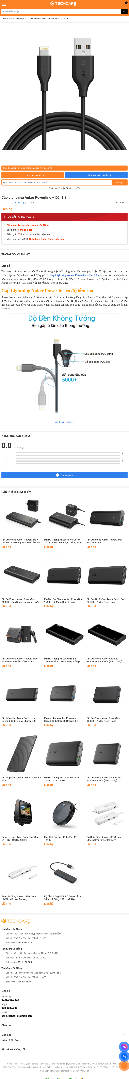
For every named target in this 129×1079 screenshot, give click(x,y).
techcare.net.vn (61, 1064)
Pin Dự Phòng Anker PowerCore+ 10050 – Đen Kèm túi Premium (19, 660)
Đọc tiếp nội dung (64, 422)
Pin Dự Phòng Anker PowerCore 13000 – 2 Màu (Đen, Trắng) (104, 779)
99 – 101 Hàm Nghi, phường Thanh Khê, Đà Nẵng (37, 950)
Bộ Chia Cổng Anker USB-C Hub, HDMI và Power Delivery (19, 898)
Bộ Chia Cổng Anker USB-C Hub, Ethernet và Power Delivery (104, 838)
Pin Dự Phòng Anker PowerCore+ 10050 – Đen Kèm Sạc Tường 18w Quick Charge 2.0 (63, 541)
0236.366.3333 (10, 997)
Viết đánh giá (64, 475)
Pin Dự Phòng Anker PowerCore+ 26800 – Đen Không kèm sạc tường (21, 600)
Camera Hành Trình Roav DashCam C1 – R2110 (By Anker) (20, 838)
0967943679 (24, 979)
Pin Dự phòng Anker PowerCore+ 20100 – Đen (104, 541)
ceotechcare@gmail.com (34, 1064)
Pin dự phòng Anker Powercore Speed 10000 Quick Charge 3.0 (61, 719)
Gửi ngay (120, 182)
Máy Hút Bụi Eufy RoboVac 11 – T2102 (61, 838)
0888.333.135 (25, 940)
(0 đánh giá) (20, 203)
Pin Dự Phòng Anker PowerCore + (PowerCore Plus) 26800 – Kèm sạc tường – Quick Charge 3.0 (21, 541)
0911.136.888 (25, 959)
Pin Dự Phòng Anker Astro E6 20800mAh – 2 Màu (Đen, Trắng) (62, 660)
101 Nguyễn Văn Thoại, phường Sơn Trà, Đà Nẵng (37, 970)
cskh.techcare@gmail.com (17, 1013)
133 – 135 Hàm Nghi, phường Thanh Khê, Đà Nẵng (37, 931)
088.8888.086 (9, 1005)
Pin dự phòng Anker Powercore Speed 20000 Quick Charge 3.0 (19, 719)
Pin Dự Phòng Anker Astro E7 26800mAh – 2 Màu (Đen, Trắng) (104, 660)
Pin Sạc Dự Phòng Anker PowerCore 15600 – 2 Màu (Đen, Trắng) (63, 600)
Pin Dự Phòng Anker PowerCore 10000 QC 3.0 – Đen (61, 779)
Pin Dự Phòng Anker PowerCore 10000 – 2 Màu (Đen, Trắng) (104, 719)
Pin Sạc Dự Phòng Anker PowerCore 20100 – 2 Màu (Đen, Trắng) (106, 600)
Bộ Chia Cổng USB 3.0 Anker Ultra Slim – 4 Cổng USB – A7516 (62, 898)
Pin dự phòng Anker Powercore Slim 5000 (21, 779)
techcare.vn (66, 1068)
